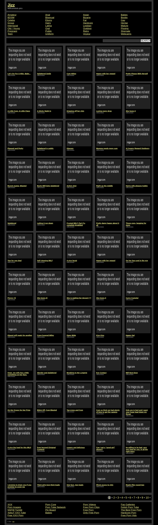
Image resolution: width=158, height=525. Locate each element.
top (13, 521)
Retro (86, 31)
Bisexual (49, 17)
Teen (10, 34)
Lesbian (87, 25)
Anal (47, 14)
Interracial (13, 25)
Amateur (12, 14)
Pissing (124, 28)
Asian (86, 14)
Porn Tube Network (55, 507)
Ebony (48, 20)
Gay (123, 20)
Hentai (124, 23)
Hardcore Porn (128, 512)
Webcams (126, 34)
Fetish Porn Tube (130, 507)
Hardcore (88, 23)
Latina (48, 25)
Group (11, 23)
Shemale (125, 31)
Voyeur (86, 34)
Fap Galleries (128, 504)
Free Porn (88, 510)
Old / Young (14, 28)
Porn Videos (89, 504)
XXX (10, 504)
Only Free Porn (91, 512)
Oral (47, 28)
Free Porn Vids (129, 515)
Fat (85, 20)
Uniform (49, 34)
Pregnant (12, 31)
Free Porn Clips (91, 507)
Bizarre (87, 17)
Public (48, 31)
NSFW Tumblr (15, 510)
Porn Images (14, 507)
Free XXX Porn (15, 515)
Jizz (11, 5)
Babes (124, 14)
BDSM (11, 17)
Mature (124, 25)
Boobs (124, 17)
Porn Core (50, 504)
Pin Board (50, 510)
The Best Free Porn (131, 510)
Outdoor (87, 28)
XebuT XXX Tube (17, 512)
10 (147, 497)
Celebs (11, 20)
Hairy (48, 23)
